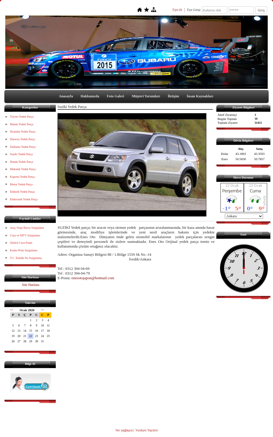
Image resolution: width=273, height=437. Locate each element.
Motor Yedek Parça (21, 184)
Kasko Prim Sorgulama (23, 250)
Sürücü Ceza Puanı (21, 242)
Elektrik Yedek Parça (22, 191)
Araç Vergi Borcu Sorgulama (27, 227)
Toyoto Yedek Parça (21, 116)
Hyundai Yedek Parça (22, 131)
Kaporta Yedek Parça (22, 176)
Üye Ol (177, 9)
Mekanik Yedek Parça (23, 169)
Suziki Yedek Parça (21, 154)
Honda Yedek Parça (21, 161)
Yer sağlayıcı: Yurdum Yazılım (136, 430)
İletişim (173, 96)
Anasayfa (66, 96)
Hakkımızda (90, 96)
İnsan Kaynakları (200, 96)
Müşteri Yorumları (146, 96)
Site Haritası (31, 285)
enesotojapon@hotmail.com (92, 278)
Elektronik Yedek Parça (24, 199)
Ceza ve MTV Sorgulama (25, 235)
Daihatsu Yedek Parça (23, 146)
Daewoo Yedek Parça (22, 139)
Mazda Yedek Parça (21, 124)
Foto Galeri (115, 96)
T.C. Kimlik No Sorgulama (26, 258)
